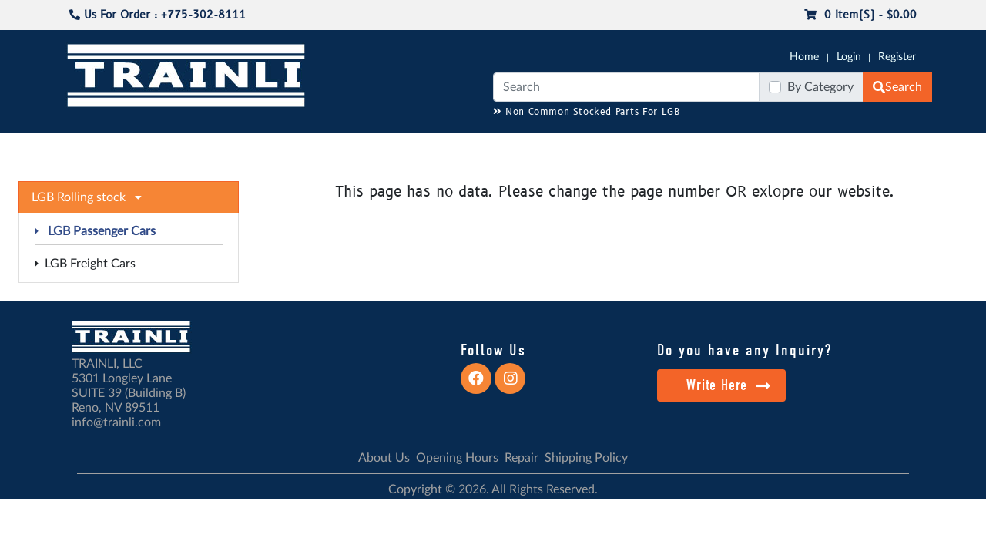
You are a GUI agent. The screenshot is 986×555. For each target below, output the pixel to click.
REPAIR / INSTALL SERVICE (578, 147)
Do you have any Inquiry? (744, 350)
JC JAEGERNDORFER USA (270, 147)
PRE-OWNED (693, 147)
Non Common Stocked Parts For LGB (586, 112)
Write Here (728, 385)
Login (849, 57)
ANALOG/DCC (462, 147)
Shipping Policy (586, 458)
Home (804, 57)
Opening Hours (457, 458)
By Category (820, 87)
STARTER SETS (817, 147)
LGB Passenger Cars (95, 231)
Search (897, 87)
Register (897, 57)
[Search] (626, 87)
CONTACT (893, 147)
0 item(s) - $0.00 (860, 15)
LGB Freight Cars (85, 263)
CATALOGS (164, 147)
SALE (754, 147)
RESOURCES (380, 147)
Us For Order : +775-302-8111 (157, 15)
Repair (521, 458)
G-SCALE (89, 147)
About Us (384, 458)
